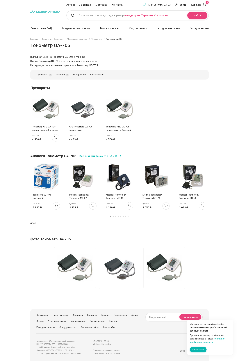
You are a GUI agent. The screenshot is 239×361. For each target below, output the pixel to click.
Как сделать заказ (45, 327)
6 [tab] (123, 216)
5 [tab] (120, 216)
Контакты (117, 4)
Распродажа (120, 315)
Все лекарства (97, 321)
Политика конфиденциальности (107, 350)
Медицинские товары (76, 28)
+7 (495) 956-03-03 (159, 4)
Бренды (105, 315)
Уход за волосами (169, 28)
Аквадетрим (132, 15)
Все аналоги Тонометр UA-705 (98, 156)
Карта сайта (109, 327)
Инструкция (79, 74)
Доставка (101, 4)
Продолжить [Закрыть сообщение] (198, 349)
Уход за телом (200, 28)
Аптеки (70, 4)
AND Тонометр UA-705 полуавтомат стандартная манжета (80, 130)
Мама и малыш (109, 28)
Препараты (44, 74)
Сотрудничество (67, 327)
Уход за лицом (138, 28)
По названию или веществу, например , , (123, 15)
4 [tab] (118, 216)
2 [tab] (113, 216)
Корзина (200, 4)
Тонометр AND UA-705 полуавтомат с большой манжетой (45, 130)
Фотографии (96, 74)
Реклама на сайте (90, 327)
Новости (113, 321)
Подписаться (190, 317)
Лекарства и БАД (41, 28)
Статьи (40, 321)
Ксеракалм (161, 15)
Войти (183, 4)
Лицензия (85, 4)
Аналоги (62, 74)
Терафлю (147, 15)
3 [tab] (115, 216)
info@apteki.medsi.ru (102, 344)
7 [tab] (125, 216)
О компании (42, 315)
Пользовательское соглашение (106, 353)
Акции (134, 315)
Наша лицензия (60, 315)
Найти (197, 15)
